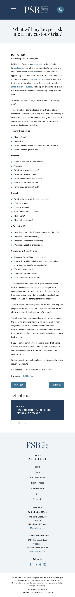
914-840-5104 (37, 459)
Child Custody (28, 376)
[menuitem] (25, 592)
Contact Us (37, 499)
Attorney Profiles (37, 477)
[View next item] (24, 423)
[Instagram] (44, 564)
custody (34, 64)
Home (37, 472)
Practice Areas (37, 483)
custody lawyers (21, 68)
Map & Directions (37, 528)
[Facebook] (30, 564)
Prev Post (18, 385)
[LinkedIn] (35, 564)
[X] (39, 564)
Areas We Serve (37, 488)
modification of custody (22, 87)
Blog (37, 494)
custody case (39, 79)
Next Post (56, 385)
